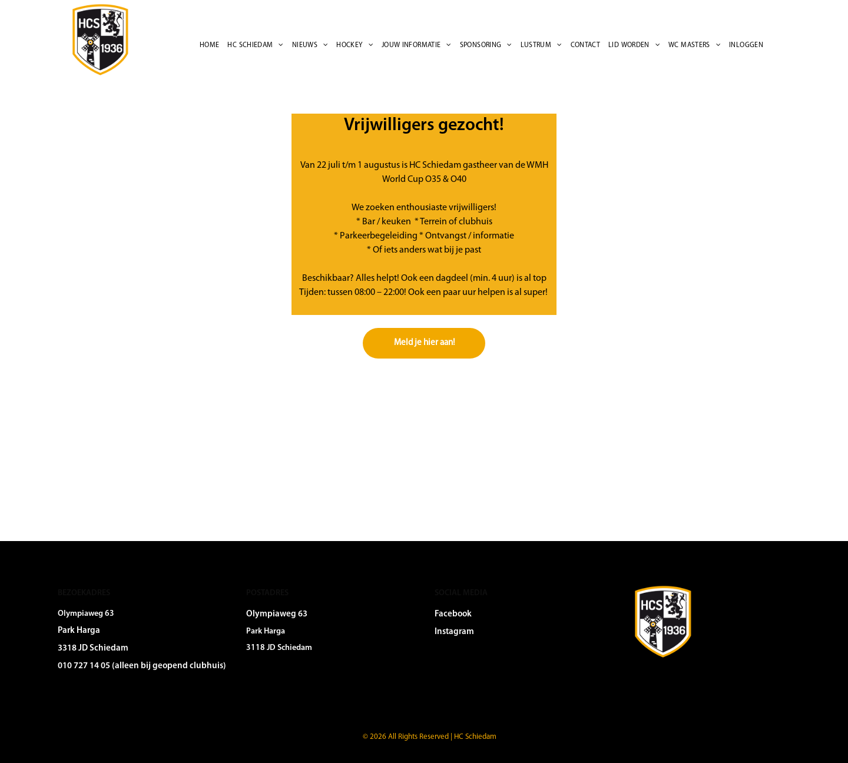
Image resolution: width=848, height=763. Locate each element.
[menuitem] (209, 46)
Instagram (454, 632)
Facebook (453, 614)
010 (65, 666)
